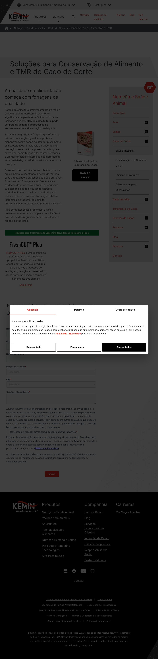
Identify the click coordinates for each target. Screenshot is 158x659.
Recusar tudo (34, 347)
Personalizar (79, 347)
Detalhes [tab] (79, 309)
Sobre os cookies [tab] (125, 309)
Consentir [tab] (32, 309)
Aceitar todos (124, 347)
